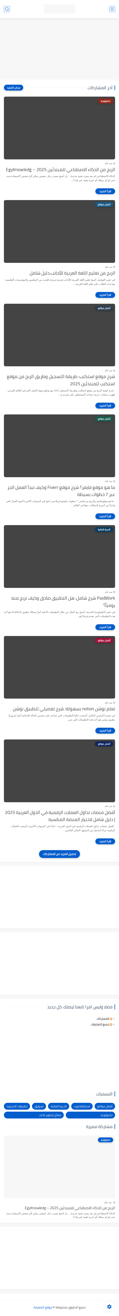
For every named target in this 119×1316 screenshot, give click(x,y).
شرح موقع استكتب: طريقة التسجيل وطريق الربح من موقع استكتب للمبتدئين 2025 (61, 380)
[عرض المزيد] (13, 88)
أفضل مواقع (105, 1106)
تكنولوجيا (107, 1115)
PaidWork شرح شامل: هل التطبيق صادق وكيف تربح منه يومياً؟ (63, 602)
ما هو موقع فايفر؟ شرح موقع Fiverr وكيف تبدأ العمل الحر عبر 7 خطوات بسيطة (61, 491)
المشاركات (104, 1018)
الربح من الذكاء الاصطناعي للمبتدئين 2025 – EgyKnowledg (60, 169)
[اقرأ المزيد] (105, 191)
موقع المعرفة (43, 1307)
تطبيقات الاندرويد (17, 1106)
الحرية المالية (59, 1106)
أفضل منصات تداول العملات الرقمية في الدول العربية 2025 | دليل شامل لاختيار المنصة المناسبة (60, 816)
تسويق (39, 1106)
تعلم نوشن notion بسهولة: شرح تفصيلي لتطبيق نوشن (64, 708)
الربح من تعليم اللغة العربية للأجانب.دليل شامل (72, 273)
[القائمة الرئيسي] (112, 9)
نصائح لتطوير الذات (50, 1115)
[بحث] (7, 9)
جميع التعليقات (101, 1024)
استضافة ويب (82, 1106)
